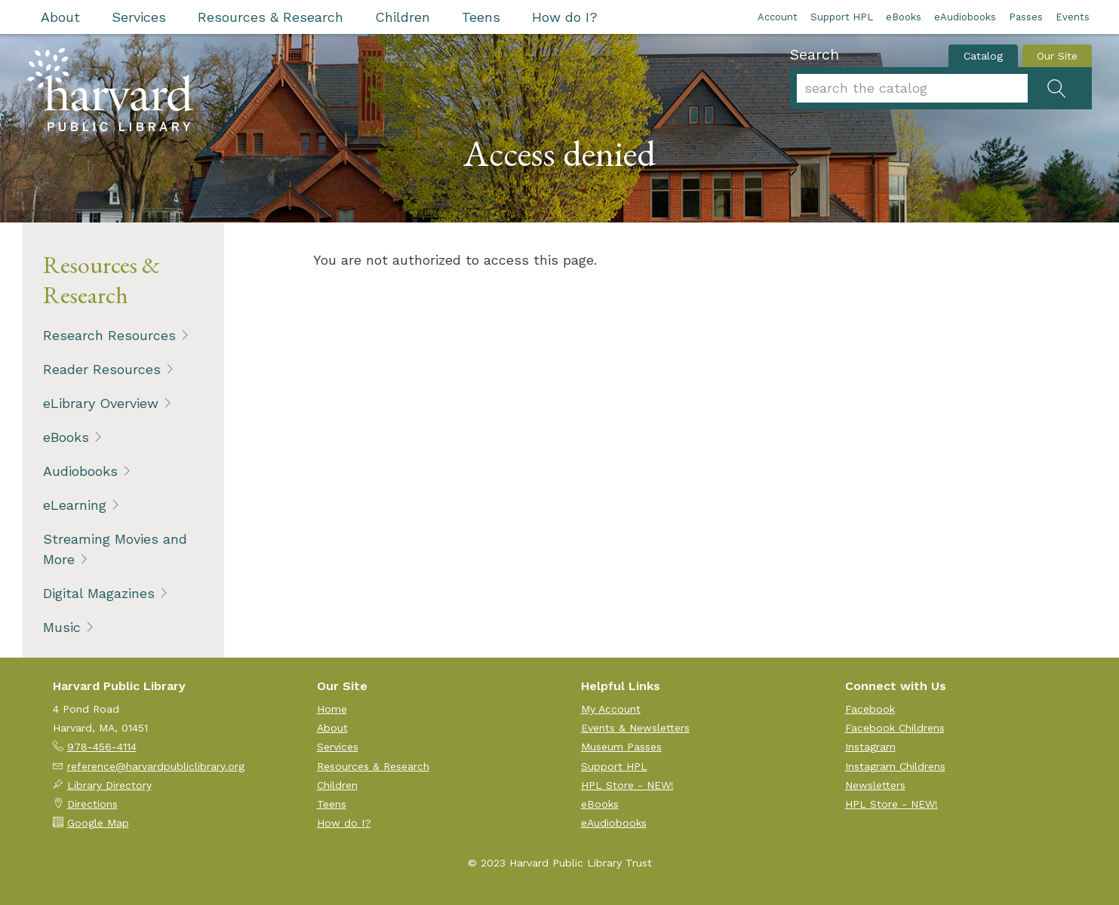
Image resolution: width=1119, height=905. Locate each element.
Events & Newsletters (635, 728)
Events (1073, 17)
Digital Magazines (99, 593)
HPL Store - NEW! (627, 785)
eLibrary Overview (100, 403)
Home (332, 709)
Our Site (1057, 56)
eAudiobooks (965, 17)
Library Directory (109, 785)
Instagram (870, 747)
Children (402, 17)
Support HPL (841, 17)
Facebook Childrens (895, 728)
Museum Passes (621, 747)
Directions (92, 804)
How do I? (565, 17)
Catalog (983, 56)
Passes (1026, 17)
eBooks (903, 17)
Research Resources (109, 335)
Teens (481, 17)
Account (778, 17)
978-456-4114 (102, 747)
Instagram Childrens (895, 766)
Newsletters (875, 785)
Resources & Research (270, 17)
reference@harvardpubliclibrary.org (155, 766)
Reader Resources (102, 369)
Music (62, 627)
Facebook (870, 709)
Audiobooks (80, 471)
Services (139, 17)
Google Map (98, 823)
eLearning (74, 505)
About (60, 17)
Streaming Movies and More (115, 549)
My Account (611, 709)
